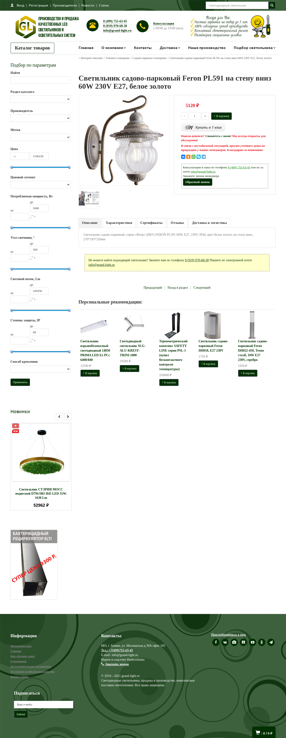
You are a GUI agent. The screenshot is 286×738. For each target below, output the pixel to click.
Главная (86, 47)
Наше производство (207, 47)
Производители (65, 5)
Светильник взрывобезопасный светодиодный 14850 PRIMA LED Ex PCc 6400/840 (95, 351)
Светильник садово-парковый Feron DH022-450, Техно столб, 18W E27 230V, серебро (253, 351)
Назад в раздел (178, 287)
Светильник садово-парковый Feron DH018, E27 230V (213, 346)
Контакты (143, 47)
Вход (20, 5)
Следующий (201, 287)
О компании (112, 47)
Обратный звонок (198, 182)
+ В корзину (221, 116)
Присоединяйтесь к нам (228, 635)
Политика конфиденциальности (32, 671)
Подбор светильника (253, 47)
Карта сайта (19, 676)
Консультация (163, 23)
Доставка (168, 47)
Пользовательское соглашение (30, 666)
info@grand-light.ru (117, 30)
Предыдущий (152, 287)
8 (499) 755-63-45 (115, 21)
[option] (41, 467)
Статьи (104, 5)
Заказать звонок (117, 664)
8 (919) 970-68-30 (115, 26)
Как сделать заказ (22, 656)
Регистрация (38, 5)
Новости (87, 5)
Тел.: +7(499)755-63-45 (117, 650)
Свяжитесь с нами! (218, 136)
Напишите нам (21, 646)
